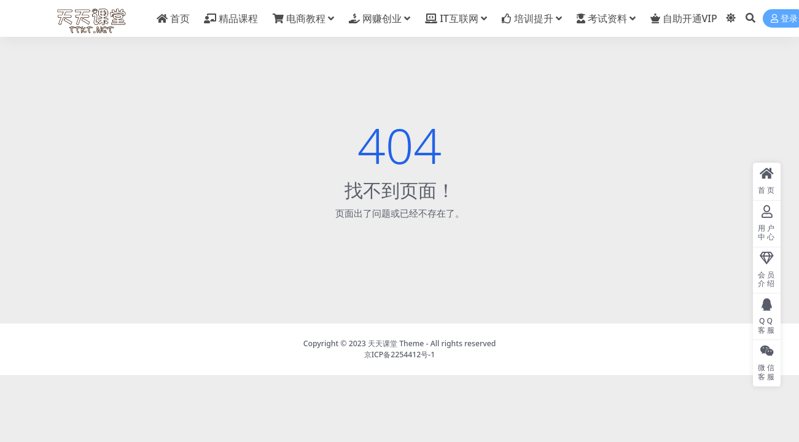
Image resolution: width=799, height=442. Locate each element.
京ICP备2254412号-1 (399, 354)
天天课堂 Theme (396, 343)
